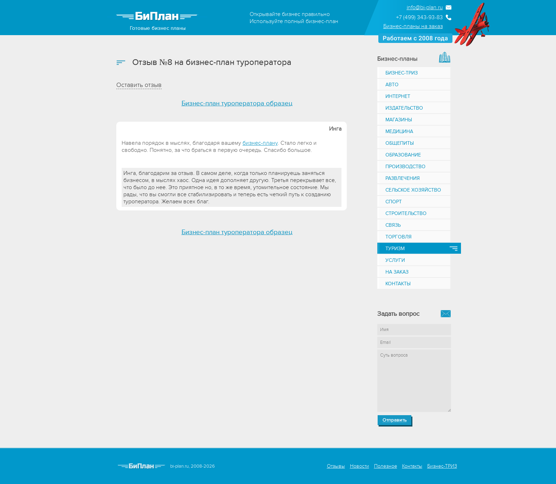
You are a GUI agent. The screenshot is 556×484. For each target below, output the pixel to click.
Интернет (397, 96)
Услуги (395, 260)
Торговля (398, 237)
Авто (392, 85)
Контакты (398, 284)
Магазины (398, 120)
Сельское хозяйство (413, 190)
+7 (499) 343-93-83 (419, 17)
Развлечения (402, 178)
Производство (405, 167)
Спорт (393, 202)
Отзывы (336, 466)
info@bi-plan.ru (425, 7)
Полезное (385, 466)
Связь (393, 225)
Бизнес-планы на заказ (413, 26)
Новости (359, 466)
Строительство (406, 213)
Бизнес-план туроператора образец (237, 103)
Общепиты (399, 143)
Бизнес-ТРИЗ (401, 73)
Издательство (404, 108)
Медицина (399, 131)
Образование (403, 155)
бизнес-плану (260, 143)
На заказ (396, 272)
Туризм (395, 249)
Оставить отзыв (139, 85)
